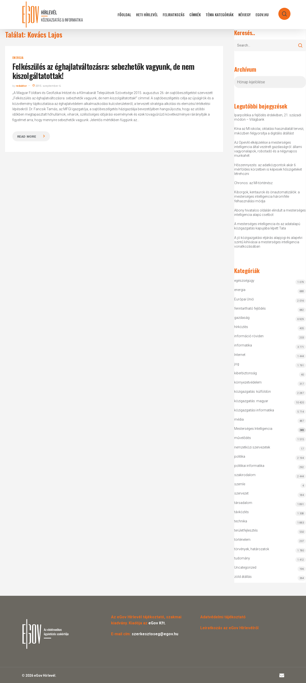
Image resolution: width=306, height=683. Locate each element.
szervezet (241, 493)
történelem (242, 540)
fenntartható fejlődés (250, 308)
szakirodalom (245, 475)
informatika (243, 345)
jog (236, 364)
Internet (239, 355)
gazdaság (242, 318)
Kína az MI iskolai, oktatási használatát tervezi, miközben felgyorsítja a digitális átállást (269, 131)
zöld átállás (243, 577)
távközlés (241, 512)
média (239, 419)
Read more (26, 136)
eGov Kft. (157, 623)
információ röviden (249, 336)
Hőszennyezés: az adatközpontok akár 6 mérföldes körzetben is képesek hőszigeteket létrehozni (268, 169)
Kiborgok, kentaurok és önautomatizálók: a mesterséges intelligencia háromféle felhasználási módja (267, 196)
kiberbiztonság (245, 373)
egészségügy (244, 281)
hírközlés (241, 327)
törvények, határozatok (251, 549)
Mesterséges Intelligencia (270, 430)
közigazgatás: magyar (251, 401)
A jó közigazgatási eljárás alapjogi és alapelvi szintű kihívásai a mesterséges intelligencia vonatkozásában (268, 242)
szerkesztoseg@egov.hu (155, 634)
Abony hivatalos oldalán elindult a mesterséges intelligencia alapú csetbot (270, 212)
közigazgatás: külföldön (252, 391)
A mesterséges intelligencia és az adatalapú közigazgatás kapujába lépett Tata (267, 226)
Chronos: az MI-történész (253, 183)
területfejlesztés (246, 530)
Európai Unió (244, 299)
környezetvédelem (248, 382)
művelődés (242, 438)
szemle (239, 484)
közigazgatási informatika (254, 410)
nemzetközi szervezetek (252, 447)
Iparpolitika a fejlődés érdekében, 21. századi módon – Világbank (267, 117)
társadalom (243, 503)
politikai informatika (249, 466)
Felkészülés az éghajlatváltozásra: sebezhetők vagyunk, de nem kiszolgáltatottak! (103, 71)
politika (239, 456)
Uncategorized (245, 567)
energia (18, 57)
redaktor (21, 85)
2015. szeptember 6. (46, 85)
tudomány (242, 558)
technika (240, 521)
